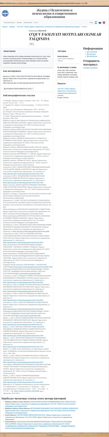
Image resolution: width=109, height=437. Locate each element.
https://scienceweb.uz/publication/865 (28, 273)
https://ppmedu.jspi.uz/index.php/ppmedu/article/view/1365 (23, 183)
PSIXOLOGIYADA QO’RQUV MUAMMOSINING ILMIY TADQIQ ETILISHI (53, 402)
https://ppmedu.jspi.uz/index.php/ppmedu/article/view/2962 (23, 291)
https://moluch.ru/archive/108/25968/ (26, 391)
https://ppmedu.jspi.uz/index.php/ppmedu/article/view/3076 (23, 282)
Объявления (28, 22)
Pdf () (32, 44)
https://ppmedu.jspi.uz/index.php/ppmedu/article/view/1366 (23, 174)
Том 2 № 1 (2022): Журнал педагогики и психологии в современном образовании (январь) (48, 27)
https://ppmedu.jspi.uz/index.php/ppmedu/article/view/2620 (23, 300)
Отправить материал (90, 68)
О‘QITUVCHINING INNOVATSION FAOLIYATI (31, 415)
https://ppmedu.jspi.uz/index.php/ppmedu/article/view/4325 (23, 382)
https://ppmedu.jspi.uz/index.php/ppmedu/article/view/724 (22, 324)
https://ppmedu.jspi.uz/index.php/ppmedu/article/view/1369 (23, 336)
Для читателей (92, 52)
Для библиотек (92, 56)
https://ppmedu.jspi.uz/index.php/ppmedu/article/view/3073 (23, 242)
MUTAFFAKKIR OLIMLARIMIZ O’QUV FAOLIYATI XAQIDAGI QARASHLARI (54, 408)
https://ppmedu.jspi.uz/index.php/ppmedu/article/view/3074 (23, 362)
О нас (36, 22)
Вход (91, 22)
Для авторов (91, 54)
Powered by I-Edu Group (54, 435)
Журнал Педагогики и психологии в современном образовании (54, 13)
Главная (4, 27)
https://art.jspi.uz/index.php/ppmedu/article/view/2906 (31, 231)
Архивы (19, 22)
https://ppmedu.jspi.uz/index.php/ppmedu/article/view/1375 (23, 347)
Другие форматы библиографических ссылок (18, 88)
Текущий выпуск (9, 22)
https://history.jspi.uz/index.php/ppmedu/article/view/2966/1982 (30, 267)
